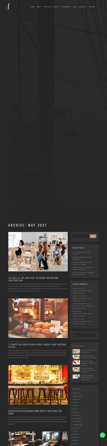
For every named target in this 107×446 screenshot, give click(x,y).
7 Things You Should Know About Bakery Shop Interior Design (37, 345)
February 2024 (77, 415)
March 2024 (76, 412)
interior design (13, 341)
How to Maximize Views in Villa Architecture (81, 253)
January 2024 (76, 418)
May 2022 (75, 437)
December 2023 (77, 421)
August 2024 (76, 399)
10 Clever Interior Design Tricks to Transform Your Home (82, 292)
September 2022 (77, 424)
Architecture (12, 275)
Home (33, 7)
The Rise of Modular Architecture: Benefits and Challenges (82, 263)
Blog (75, 7)
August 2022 (76, 428)
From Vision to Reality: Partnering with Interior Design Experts (83, 273)
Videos (56, 7)
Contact (92, 7)
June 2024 (76, 405)
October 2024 (76, 393)
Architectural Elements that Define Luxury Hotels (82, 258)
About (39, 7)
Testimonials (66, 7)
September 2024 (77, 396)
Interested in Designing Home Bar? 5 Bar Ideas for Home (35, 412)
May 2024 (75, 409)
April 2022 (75, 440)
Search (93, 236)
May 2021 (75, 443)
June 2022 (75, 434)
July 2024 (75, 402)
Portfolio (47, 7)
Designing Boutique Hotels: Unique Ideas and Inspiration (83, 268)
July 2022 (75, 431)
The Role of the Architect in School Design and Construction (33, 279)
